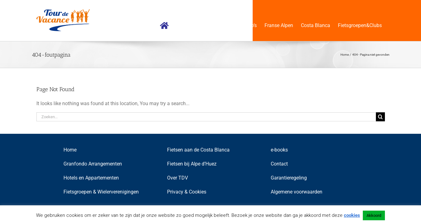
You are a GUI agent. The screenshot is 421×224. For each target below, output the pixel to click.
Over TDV (177, 178)
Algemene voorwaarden (296, 192)
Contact (279, 164)
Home (70, 150)
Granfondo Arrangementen (92, 164)
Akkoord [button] (374, 215)
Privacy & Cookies (186, 192)
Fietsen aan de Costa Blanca (198, 150)
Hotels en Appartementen (91, 178)
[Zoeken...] (206, 116)
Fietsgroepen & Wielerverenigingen (101, 192)
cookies (352, 215)
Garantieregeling (289, 178)
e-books (279, 150)
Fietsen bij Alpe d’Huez (192, 164)
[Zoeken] (380, 116)
